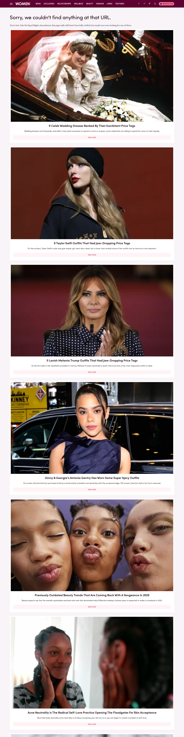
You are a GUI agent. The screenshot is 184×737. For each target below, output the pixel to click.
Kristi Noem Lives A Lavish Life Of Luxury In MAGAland (147, 656)
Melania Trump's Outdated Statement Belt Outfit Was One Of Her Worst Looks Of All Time (36, 394)
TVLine (57, 717)
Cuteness (67, 717)
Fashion (100, 4)
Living (109, 4)
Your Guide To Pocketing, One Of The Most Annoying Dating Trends (148, 526)
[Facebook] (139, 4)
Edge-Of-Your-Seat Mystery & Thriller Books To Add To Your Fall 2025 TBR (36, 658)
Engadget (38, 717)
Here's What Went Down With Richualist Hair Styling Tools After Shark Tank (147, 264)
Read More (36, 85)
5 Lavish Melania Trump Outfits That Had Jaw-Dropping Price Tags (147, 65)
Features (119, 4)
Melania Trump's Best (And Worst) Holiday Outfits (36, 459)
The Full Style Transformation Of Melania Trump (147, 392)
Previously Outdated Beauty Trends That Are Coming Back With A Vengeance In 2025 (92, 130)
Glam (75, 717)
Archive (88, 700)
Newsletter (166, 4)
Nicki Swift (122, 717)
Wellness (78, 4)
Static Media (78, 705)
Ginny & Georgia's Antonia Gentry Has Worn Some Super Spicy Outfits (36, 128)
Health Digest (95, 717)
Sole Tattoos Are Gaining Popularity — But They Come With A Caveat (92, 589)
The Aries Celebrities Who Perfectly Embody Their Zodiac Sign (91, 526)
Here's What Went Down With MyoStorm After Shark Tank (92, 392)
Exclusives (49, 4)
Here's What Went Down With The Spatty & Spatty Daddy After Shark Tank (36, 591)
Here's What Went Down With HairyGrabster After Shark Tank (36, 329)
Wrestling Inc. (144, 717)
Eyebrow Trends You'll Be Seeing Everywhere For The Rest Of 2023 (36, 262)
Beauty (89, 4)
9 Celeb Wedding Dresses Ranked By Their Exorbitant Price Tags (36, 65)
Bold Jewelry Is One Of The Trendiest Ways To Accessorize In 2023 (36, 197)
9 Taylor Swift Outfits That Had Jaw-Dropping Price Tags (92, 65)
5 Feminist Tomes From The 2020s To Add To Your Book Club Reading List (147, 197)
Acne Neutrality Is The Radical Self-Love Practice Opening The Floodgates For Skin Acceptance (147, 130)
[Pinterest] (144, 4)
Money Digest (109, 717)
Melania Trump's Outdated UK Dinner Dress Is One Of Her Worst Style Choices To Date (92, 461)
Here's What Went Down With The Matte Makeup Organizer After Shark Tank (91, 264)
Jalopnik (48, 717)
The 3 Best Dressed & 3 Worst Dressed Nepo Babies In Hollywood (147, 589)
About (79, 700)
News (38, 4)
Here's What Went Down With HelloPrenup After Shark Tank (147, 329)
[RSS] (155, 4)
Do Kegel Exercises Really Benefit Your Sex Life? (36, 526)
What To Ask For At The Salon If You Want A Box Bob (91, 195)
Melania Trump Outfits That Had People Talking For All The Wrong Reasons (147, 461)
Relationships (64, 4)
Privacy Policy (101, 700)
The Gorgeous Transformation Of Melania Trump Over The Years (91, 656)
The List (132, 717)
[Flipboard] (149, 4)
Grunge (83, 717)
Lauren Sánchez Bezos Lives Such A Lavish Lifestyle (92, 329)
